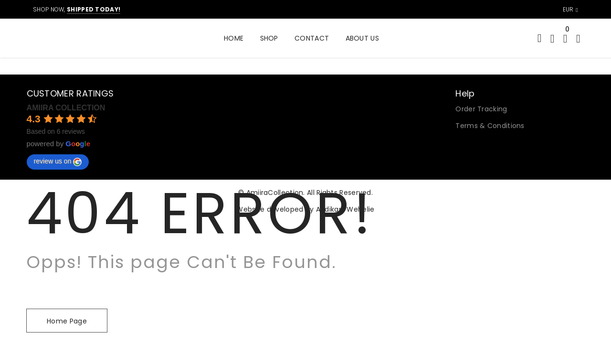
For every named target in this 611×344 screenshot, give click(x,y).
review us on (58, 161)
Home (233, 38)
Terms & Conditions (489, 125)
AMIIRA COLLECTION (66, 108)
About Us (362, 38)
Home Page (67, 321)
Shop (269, 38)
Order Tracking (481, 109)
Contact (312, 38)
